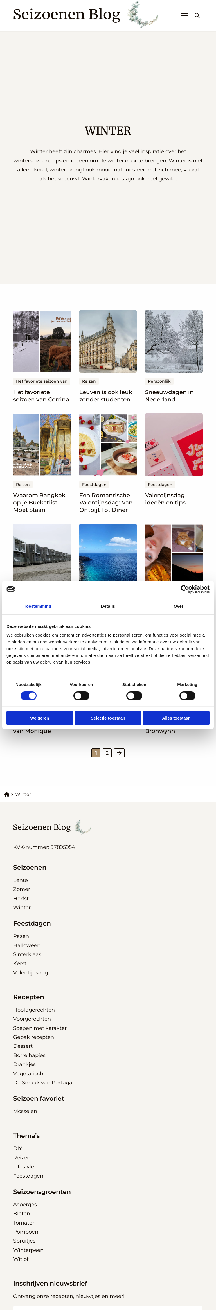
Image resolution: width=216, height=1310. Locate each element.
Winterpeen (28, 1250)
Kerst (19, 963)
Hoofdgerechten (34, 1010)
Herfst (21, 898)
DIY (17, 1148)
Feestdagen (28, 1176)
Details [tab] (108, 605)
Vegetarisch (28, 1074)
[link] (119, 752)
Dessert (23, 1046)
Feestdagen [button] (32, 923)
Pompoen (25, 1232)
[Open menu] (182, 15)
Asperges (25, 1205)
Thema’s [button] (26, 1136)
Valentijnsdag (30, 973)
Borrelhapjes (29, 1055)
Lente (20, 880)
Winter (22, 907)
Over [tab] (178, 605)
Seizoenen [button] (29, 867)
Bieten (21, 1214)
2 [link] (107, 753)
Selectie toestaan (108, 718)
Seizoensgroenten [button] (42, 1192)
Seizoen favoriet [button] (38, 1098)
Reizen (21, 1158)
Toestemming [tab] (37, 605)
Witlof (20, 1259)
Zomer (21, 889)
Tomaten (24, 1223)
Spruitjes (24, 1241)
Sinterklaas (27, 954)
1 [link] (96, 753)
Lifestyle (23, 1167)
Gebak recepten (33, 1037)
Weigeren (39, 718)
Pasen (21, 936)
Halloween (26, 945)
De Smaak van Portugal (43, 1083)
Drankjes (24, 1064)
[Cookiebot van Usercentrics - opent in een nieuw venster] (185, 589)
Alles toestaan (176, 718)
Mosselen (25, 1111)
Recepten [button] (28, 997)
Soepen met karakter (40, 1028)
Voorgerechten (32, 1019)
